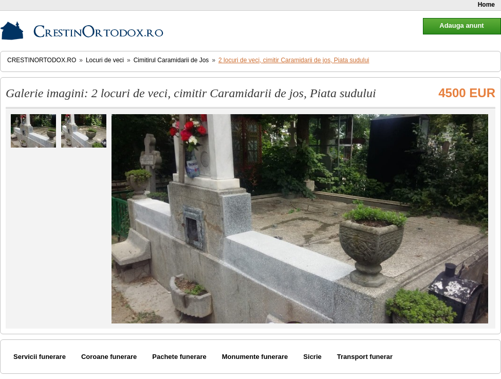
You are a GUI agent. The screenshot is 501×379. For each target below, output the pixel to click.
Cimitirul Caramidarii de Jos (171, 60)
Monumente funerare (255, 356)
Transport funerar (365, 356)
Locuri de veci (105, 60)
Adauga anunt (461, 25)
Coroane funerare (109, 356)
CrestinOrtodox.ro (41, 60)
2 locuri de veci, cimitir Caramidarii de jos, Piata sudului (293, 60)
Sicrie (312, 356)
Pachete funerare (179, 356)
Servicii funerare (39, 356)
